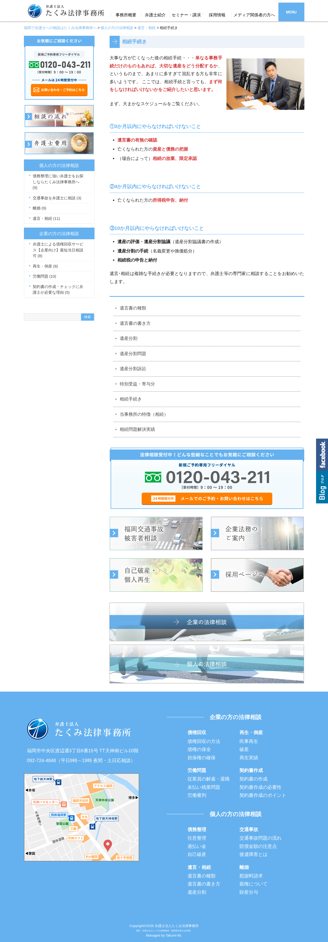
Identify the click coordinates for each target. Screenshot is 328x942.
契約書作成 (251, 770)
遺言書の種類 (133, 308)
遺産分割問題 (133, 353)
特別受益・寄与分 (137, 384)
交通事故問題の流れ (260, 838)
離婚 (39, 208)
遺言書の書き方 (135, 323)
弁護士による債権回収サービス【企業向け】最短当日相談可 (58, 250)
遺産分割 (128, 338)
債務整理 (197, 829)
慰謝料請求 (251, 875)
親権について (253, 884)
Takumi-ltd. (174, 935)
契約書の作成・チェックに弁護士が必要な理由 (58, 289)
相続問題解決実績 (137, 429)
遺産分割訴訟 (133, 368)
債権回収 (197, 732)
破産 (244, 749)
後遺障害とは (253, 854)
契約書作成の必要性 (260, 787)
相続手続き (131, 399)
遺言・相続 (46, 218)
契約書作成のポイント (262, 795)
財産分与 (248, 892)
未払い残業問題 (204, 787)
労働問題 (44, 276)
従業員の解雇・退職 (209, 779)
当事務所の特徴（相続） (144, 414)
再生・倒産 (45, 266)
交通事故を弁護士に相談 (57, 198)
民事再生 (248, 741)
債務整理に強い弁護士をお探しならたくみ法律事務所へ (58, 182)
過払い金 (197, 846)
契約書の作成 (253, 779)
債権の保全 (199, 749)
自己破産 (197, 854)
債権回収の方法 (204, 741)
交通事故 (248, 829)
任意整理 (197, 838)
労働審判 (197, 795)
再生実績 (248, 757)
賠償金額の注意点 (258, 846)
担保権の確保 (202, 757)
